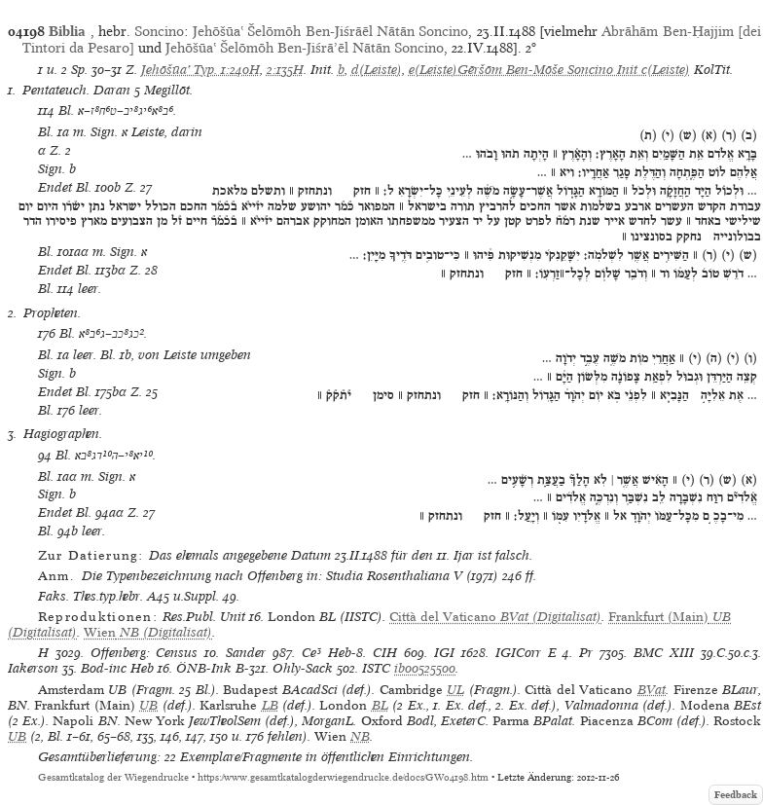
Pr (586, 652)
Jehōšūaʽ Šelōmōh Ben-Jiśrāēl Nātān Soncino (330, 31)
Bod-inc (104, 668)
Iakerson (33, 668)
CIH (385, 652)
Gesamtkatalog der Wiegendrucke (113, 777)
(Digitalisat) (495, 616)
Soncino (159, 31)
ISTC (376, 668)
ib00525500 (424, 668)
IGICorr (518, 652)
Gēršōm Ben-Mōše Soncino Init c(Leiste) (573, 69)
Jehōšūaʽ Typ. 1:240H (200, 69)
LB (270, 705)
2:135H (285, 69)
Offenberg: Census (145, 652)
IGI (444, 652)
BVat (651, 689)
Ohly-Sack (302, 668)
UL (455, 689)
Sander (246, 652)
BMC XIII (664, 652)
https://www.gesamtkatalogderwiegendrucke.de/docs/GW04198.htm (343, 777)
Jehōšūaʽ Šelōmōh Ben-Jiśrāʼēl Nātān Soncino (304, 47)
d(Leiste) (376, 69)
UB (148, 705)
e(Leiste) (433, 69)
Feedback (735, 794)
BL (380, 705)
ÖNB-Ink (204, 668)
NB (360, 736)
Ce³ (311, 652)
